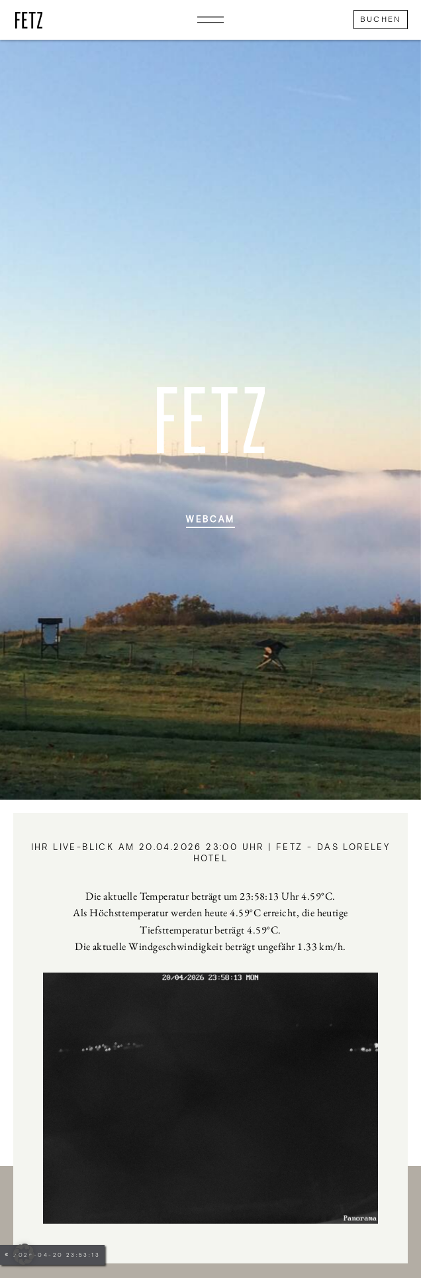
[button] (24, 1254)
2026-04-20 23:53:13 (56, 1255)
